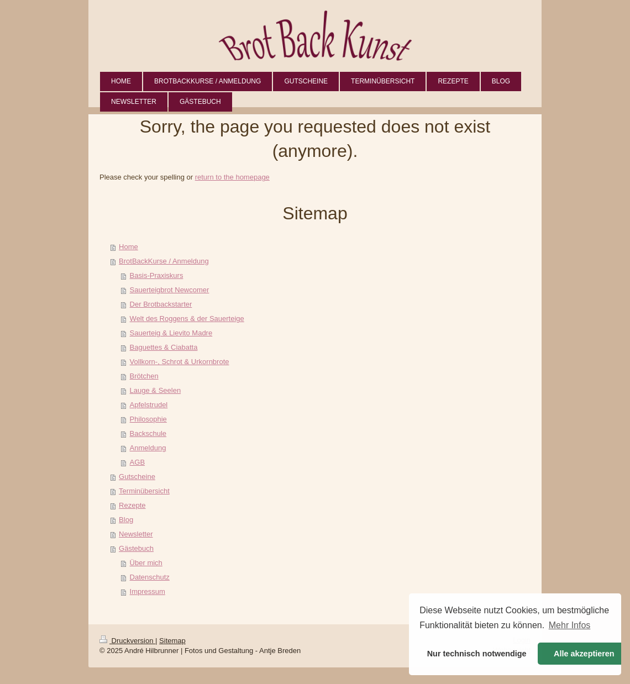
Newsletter (136, 534)
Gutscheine (137, 476)
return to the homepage (232, 177)
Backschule (148, 433)
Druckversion (127, 640)
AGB (137, 462)
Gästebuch (136, 548)
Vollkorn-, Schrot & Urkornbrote (179, 361)
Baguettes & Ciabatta (164, 347)
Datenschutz (150, 577)
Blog (126, 519)
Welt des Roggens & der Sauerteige (187, 318)
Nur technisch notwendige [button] (477, 653)
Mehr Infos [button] (570, 625)
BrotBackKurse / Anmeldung (164, 261)
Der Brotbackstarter (161, 304)
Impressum (147, 591)
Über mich (146, 563)
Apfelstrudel (149, 405)
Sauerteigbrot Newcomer (169, 290)
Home (128, 247)
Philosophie (148, 419)
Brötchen (144, 376)
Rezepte (132, 505)
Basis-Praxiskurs (156, 275)
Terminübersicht (144, 491)
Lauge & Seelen (155, 390)
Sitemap (172, 640)
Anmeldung (148, 448)
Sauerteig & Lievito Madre (171, 333)
